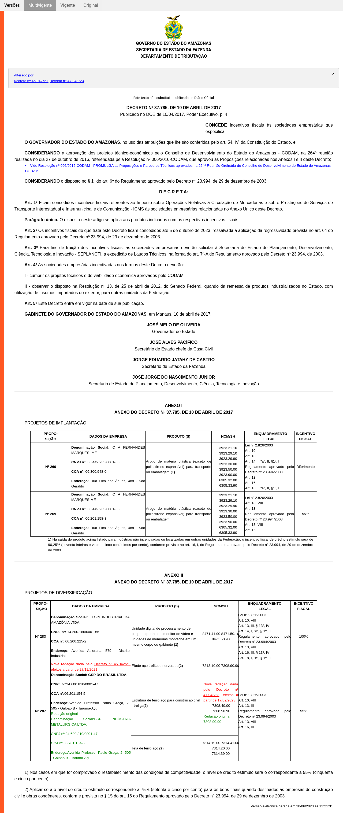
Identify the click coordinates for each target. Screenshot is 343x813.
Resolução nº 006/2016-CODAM (64, 166)
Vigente (67, 5)
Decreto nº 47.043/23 (67, 81)
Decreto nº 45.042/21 (31, 81)
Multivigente (40, 5)
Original (90, 5)
